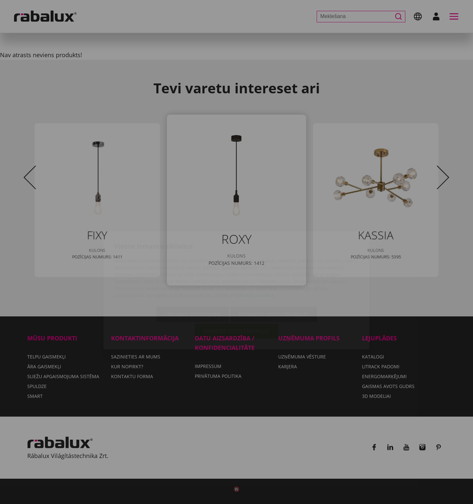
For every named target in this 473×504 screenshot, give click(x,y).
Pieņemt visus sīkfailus (236, 293)
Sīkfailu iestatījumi (192, 276)
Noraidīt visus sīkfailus (273, 276)
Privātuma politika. (253, 257)
